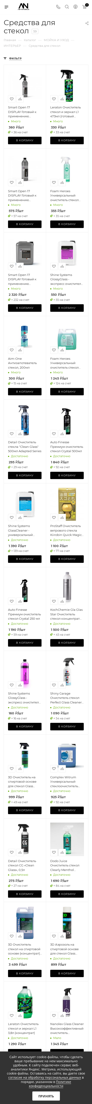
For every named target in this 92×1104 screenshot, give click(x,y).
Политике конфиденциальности (50, 1084)
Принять (46, 1096)
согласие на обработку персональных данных (44, 1077)
